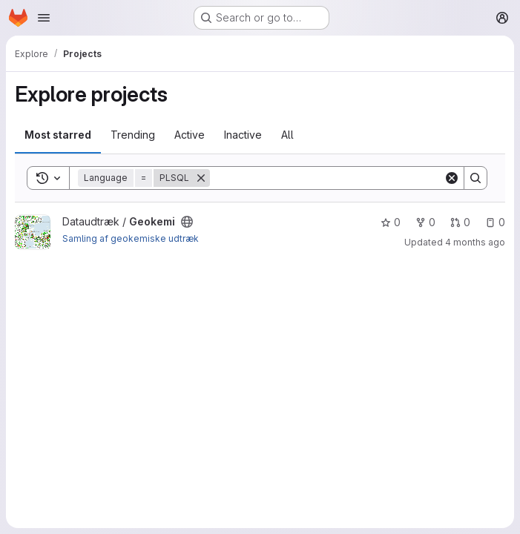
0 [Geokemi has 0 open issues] (495, 222)
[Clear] (452, 178)
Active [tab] (189, 134)
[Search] (327, 178)
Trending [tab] (133, 134)
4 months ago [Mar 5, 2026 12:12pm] (475, 242)
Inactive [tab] (243, 134)
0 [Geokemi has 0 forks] (425, 222)
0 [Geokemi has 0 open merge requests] (460, 222)
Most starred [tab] (57, 134)
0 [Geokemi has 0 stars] (391, 222)
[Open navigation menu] (44, 18)
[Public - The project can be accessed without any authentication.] (187, 222)
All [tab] (287, 134)
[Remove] (201, 178)
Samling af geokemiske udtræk (130, 238)
